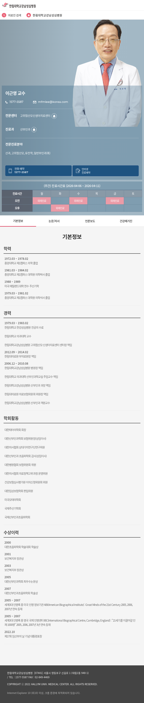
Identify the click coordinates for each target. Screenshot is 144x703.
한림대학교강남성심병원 (47, 15)
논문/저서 (54, 221)
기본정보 (18, 221)
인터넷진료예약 (86, 170)
